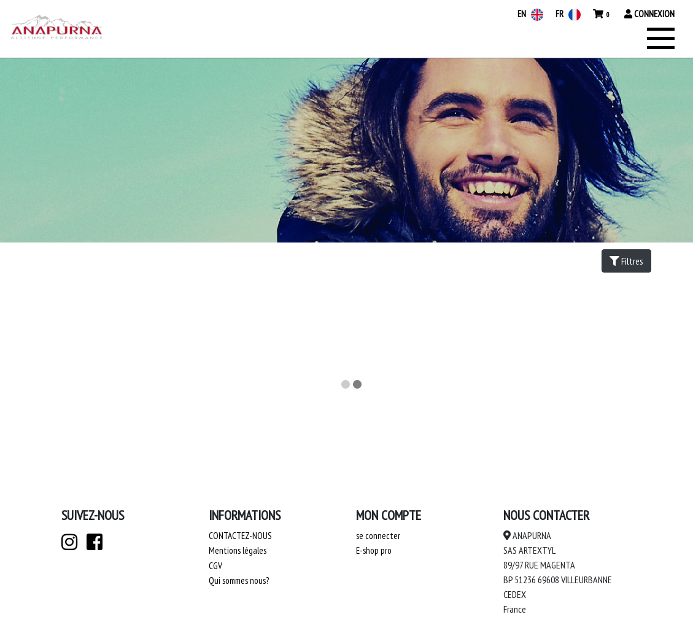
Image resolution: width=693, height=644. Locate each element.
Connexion (649, 14)
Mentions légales (237, 550)
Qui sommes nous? (239, 580)
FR (568, 14)
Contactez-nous (240, 535)
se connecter (378, 535)
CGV (215, 566)
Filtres (626, 261)
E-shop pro (374, 550)
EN (530, 14)
